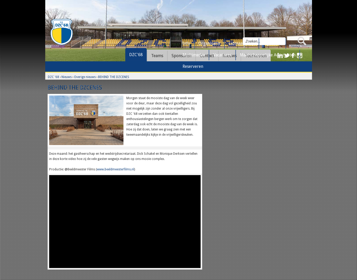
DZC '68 (53, 77)
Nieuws (66, 77)
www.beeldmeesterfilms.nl (115, 169)
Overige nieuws (85, 77)
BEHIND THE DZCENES (113, 77)
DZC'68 (136, 54)
